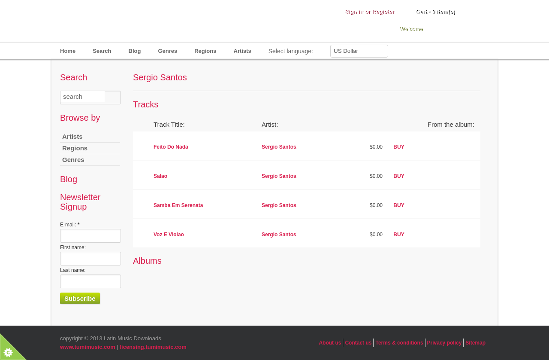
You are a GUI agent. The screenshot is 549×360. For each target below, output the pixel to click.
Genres (167, 51)
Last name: (72, 270)
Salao (160, 176)
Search (102, 51)
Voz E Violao (169, 235)
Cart (436, 12)
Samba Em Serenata (178, 205)
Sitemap (475, 343)
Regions (205, 51)
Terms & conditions (399, 343)
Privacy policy (444, 343)
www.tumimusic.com (87, 347)
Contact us (358, 343)
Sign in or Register (370, 12)
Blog (135, 51)
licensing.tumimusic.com (153, 347)
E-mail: (69, 225)
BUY (398, 147)
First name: (73, 247)
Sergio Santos (279, 147)
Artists (242, 51)
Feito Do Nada (171, 147)
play (142, 146)
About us (330, 343)
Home (67, 51)
